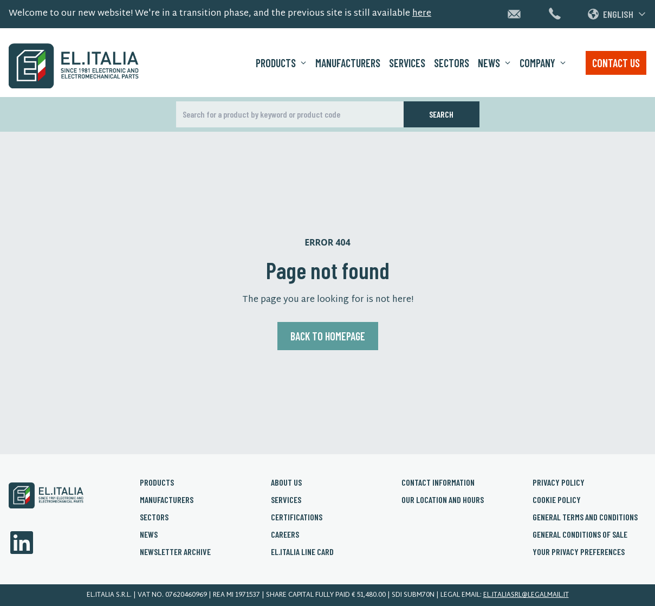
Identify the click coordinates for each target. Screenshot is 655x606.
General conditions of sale (580, 534)
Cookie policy (557, 499)
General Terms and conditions (585, 517)
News (494, 62)
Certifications (296, 517)
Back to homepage (327, 336)
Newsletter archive (175, 551)
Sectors (451, 62)
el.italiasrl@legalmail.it (526, 595)
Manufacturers (347, 62)
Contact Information (438, 482)
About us (286, 482)
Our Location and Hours (442, 499)
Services (407, 62)
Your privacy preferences (579, 551)
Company (543, 62)
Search (441, 114)
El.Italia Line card (302, 551)
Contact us (616, 62)
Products (281, 62)
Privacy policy (559, 482)
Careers (285, 534)
